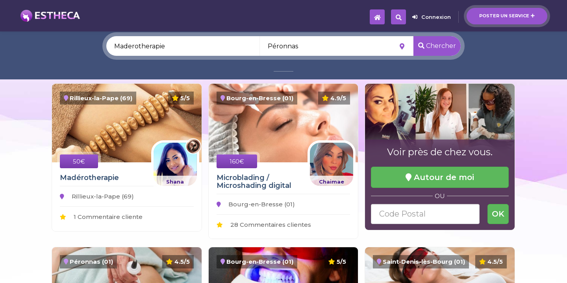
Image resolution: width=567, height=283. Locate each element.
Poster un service (507, 15)
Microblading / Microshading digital (254, 181)
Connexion (431, 17)
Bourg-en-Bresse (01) (256, 204)
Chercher (437, 46)
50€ (79, 161)
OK (498, 214)
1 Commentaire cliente (101, 217)
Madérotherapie (89, 177)
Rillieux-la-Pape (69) (97, 196)
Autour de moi (440, 177)
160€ (236, 161)
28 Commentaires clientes (264, 224)
